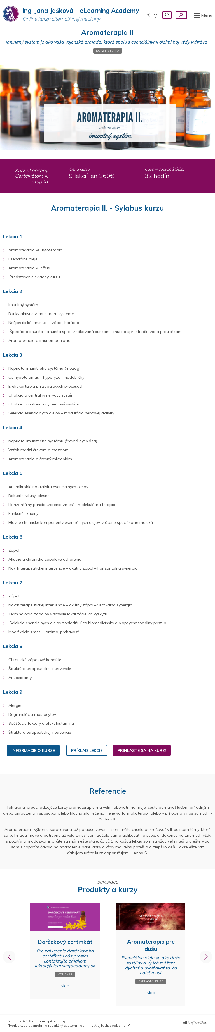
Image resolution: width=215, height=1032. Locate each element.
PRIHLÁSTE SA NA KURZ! (142, 750)
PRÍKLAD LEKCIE (86, 750)
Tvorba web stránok (24, 1025)
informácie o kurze (33, 750)
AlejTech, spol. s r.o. (110, 1025)
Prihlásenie (181, 15)
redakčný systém (62, 1025)
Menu (206, 15)
